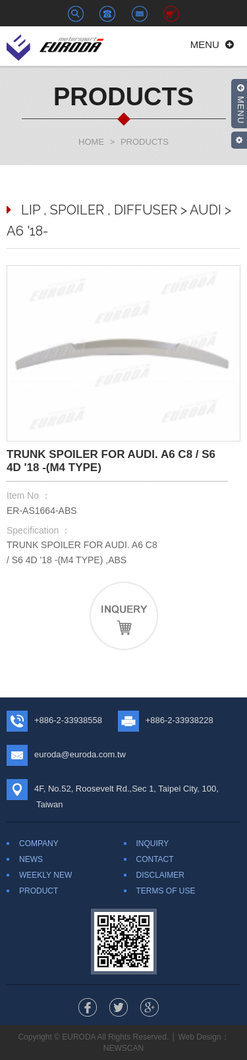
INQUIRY (152, 843)
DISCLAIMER (160, 875)
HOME (91, 142)
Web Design (199, 1037)
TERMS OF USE (166, 891)
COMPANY (39, 843)
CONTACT (155, 859)
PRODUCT (38, 891)
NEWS (31, 859)
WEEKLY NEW (45, 875)
